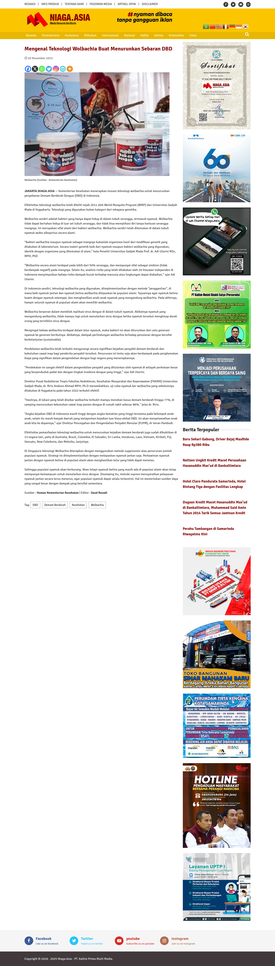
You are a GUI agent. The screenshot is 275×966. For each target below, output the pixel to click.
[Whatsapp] (42, 69)
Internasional (106, 35)
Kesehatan (78, 505)
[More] (70, 69)
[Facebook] (28, 69)
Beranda (30, 35)
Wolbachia (97, 505)
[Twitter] (49, 69)
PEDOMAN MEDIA (101, 4)
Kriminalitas (169, 35)
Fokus (185, 35)
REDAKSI (30, 4)
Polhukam (87, 35)
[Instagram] (56, 69)
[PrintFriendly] (63, 69)
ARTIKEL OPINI (127, 4)
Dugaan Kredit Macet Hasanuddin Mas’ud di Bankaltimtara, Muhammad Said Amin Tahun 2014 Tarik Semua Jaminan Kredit (215, 507)
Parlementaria (49, 35)
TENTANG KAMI (74, 4)
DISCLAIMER (150, 4)
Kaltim (139, 35)
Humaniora (69, 35)
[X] (35, 69)
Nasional (125, 35)
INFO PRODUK (50, 4)
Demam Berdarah (55, 505)
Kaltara (152, 35)
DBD (35, 505)
